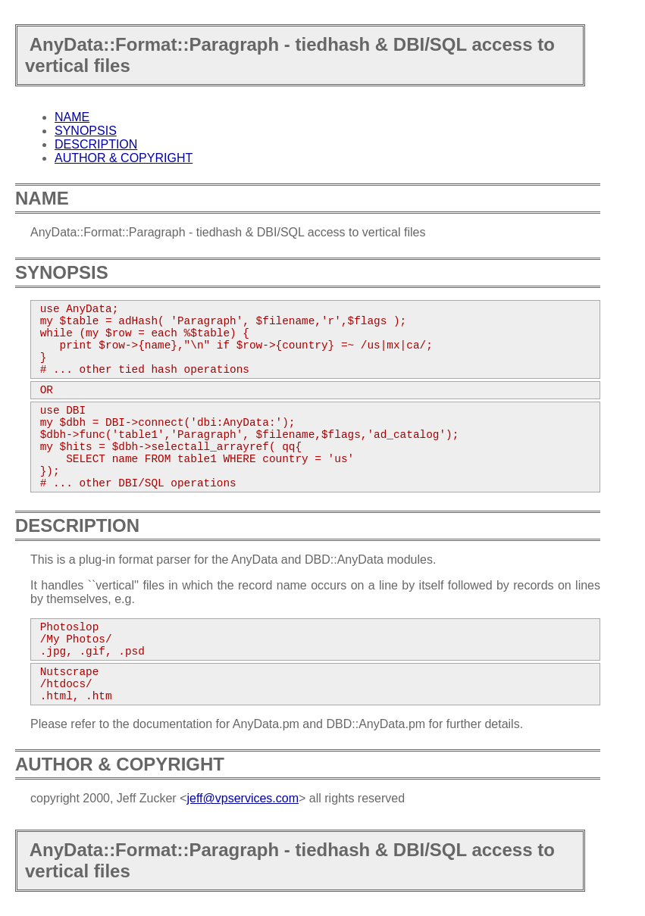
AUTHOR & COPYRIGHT (124, 158)
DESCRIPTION (96, 144)
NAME (72, 117)
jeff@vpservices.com (242, 798)
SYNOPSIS (86, 130)
